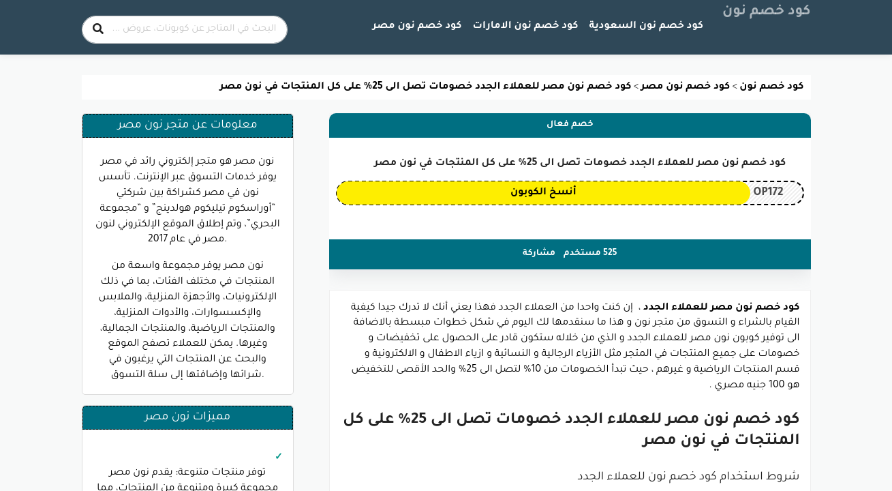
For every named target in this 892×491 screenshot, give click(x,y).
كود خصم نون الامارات (526, 26)
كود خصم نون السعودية (646, 26)
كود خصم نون (766, 12)
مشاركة (539, 253)
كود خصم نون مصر (417, 26)
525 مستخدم (590, 253)
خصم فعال (570, 125)
